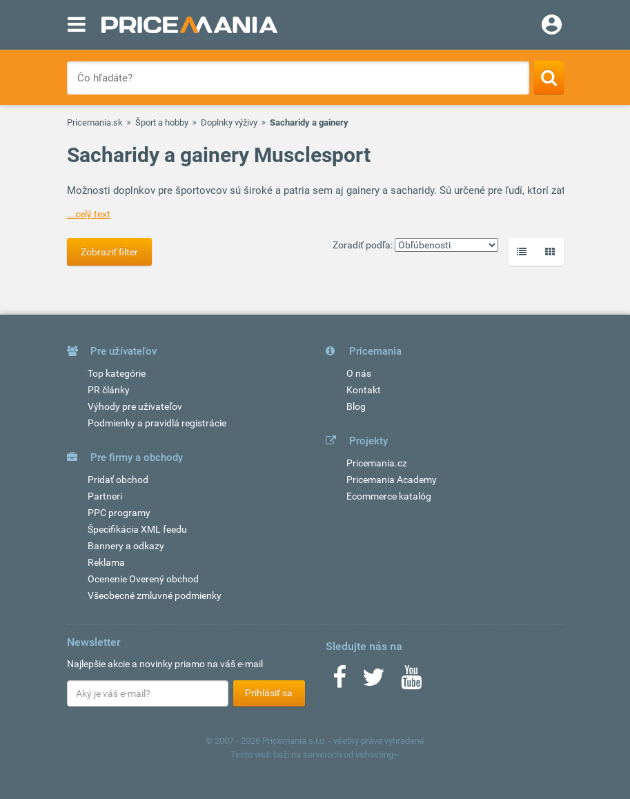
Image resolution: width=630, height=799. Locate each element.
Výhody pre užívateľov (135, 406)
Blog (356, 406)
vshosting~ (377, 754)
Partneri (105, 496)
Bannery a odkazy (126, 545)
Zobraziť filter (109, 251)
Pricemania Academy (391, 479)
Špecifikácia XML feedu (137, 529)
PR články (109, 389)
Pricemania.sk (95, 122)
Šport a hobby (161, 122)
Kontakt (363, 389)
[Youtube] (411, 681)
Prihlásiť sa (269, 692)
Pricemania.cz (376, 462)
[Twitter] (373, 681)
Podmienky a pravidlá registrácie (157, 422)
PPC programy (119, 512)
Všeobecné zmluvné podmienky (155, 595)
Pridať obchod (118, 479)
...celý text (88, 213)
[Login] (552, 26)
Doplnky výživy (229, 122)
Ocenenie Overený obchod (143, 578)
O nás (358, 373)
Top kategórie (117, 373)
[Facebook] (339, 681)
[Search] (549, 77)
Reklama (106, 562)
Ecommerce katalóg (388, 496)
